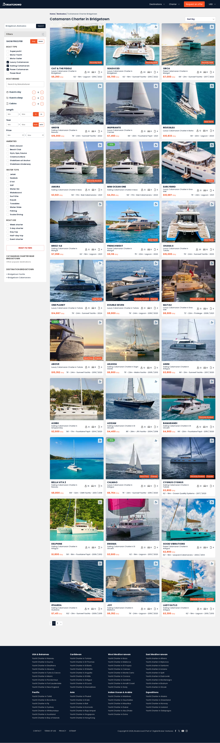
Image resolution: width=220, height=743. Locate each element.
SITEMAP (72, 731)
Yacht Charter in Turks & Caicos (46, 672)
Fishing (13, 211)
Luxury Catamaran (19, 62)
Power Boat (15, 73)
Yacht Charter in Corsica (119, 676)
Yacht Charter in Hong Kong (82, 717)
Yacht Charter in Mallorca (119, 662)
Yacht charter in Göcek (156, 687)
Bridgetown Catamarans (19, 277)
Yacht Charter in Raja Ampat (83, 710)
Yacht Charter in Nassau (43, 658)
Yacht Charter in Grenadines (83, 687)
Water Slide (15, 207)
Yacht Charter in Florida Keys (45, 680)
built (36, 124)
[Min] (15, 135)
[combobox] (25, 26)
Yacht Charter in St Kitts (80, 676)
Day (33, 41)
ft (35, 114)
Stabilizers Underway (20, 164)
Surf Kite (14, 196)
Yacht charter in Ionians (156, 669)
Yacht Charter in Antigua (81, 680)
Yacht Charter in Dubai (118, 707)
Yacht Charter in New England (45, 687)
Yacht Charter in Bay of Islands (45, 717)
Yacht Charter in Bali (79, 703)
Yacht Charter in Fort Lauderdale (46, 683)
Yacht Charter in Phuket (80, 696)
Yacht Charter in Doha (118, 714)
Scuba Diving (16, 214)
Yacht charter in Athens (156, 658)
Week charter (16, 224)
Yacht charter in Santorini (157, 665)
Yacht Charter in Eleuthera (44, 665)
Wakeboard (16, 192)
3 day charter (16, 228)
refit (41, 124)
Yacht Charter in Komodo (81, 707)
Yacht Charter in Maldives (119, 696)
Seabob (14, 178)
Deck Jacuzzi (16, 145)
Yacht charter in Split (155, 672)
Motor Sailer (16, 58)
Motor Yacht (16, 55)
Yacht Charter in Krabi (80, 700)
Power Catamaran (19, 69)
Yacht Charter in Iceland (157, 707)
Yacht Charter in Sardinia (119, 680)
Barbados (61, 14)
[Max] (35, 135)
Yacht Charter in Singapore (82, 714)
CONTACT (37, 731)
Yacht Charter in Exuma (42, 662)
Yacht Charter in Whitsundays (45, 710)
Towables (14, 203)
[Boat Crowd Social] (175, 731)
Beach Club (15, 149)
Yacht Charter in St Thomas (82, 662)
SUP (12, 185)
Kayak (13, 200)
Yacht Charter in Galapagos (158, 710)
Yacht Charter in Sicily (117, 687)
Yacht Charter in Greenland (158, 700)
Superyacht (15, 51)
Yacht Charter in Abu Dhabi (120, 710)
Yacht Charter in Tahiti (42, 696)
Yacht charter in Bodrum (157, 683)
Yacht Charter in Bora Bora (44, 700)
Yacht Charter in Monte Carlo (121, 672)
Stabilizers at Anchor (20, 160)
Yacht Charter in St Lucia (81, 683)
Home (52, 14)
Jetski (13, 174)
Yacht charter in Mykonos (157, 662)
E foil (12, 181)
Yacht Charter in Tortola (80, 658)
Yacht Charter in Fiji (40, 703)
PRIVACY (62, 731)
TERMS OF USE (50, 731)
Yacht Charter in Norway (157, 703)
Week (40, 41)
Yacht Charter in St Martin (81, 669)
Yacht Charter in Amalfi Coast (121, 683)
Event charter (16, 239)
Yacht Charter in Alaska (156, 696)
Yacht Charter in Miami (42, 676)
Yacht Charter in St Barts (81, 665)
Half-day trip (16, 235)
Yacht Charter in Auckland (44, 714)
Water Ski (14, 189)
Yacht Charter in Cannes (119, 669)
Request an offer (194, 4)
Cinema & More (17, 156)
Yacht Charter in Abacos (43, 669)
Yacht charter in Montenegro (159, 680)
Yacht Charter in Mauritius (119, 703)
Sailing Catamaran (19, 65)
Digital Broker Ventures (163, 731)
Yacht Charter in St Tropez (119, 665)
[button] (200, 19)
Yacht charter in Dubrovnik (158, 676)
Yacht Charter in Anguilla (81, 672)
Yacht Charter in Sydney (43, 707)
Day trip (14, 232)
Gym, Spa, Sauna (18, 153)
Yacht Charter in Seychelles (120, 700)
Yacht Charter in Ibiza (117, 658)
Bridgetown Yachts (16, 274)
